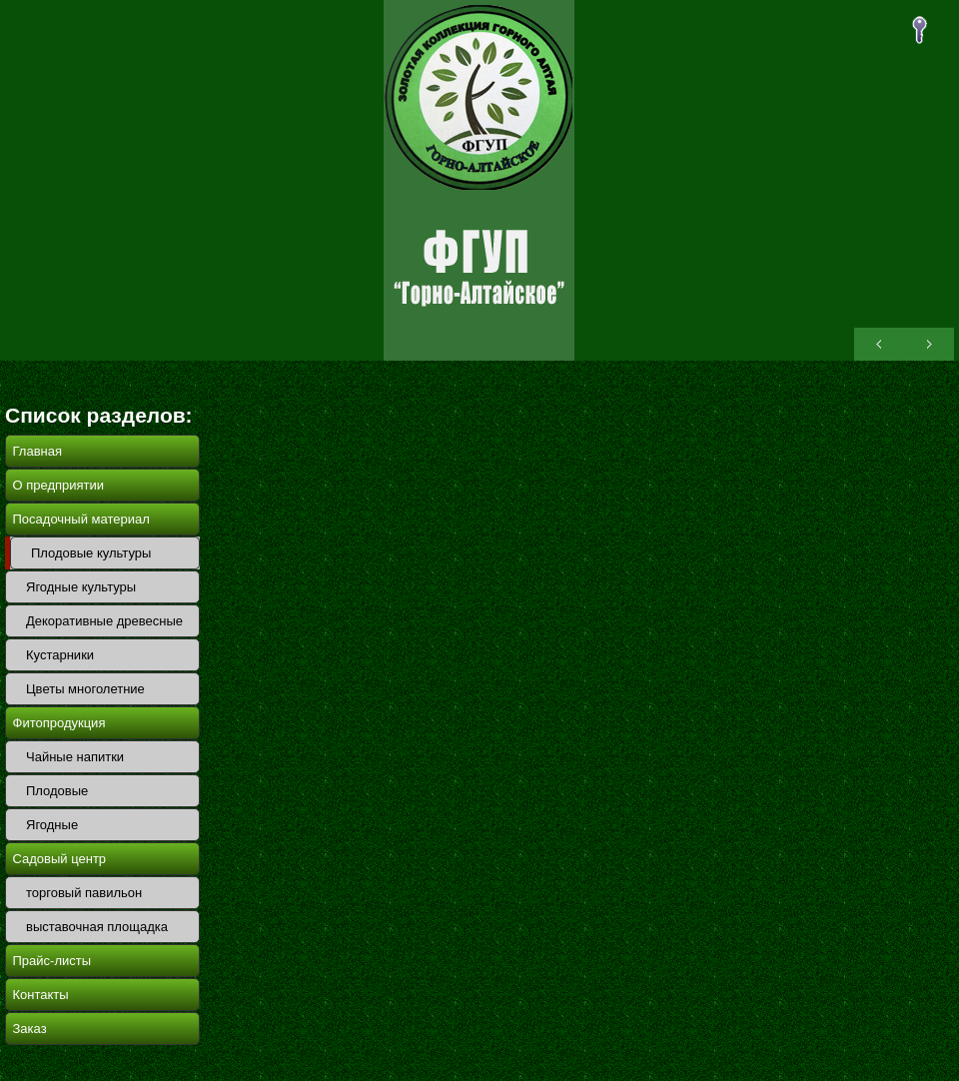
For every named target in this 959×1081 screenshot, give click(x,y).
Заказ (30, 1028)
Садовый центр (60, 858)
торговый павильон (84, 892)
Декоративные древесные (104, 620)
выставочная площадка (97, 926)
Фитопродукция (59, 722)
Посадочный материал (81, 519)
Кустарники (60, 654)
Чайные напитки (75, 756)
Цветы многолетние (85, 688)
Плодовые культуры (91, 552)
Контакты (41, 994)
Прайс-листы (52, 960)
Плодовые (57, 790)
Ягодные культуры (81, 586)
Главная (37, 451)
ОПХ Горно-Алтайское (479, 180)
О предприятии (59, 485)
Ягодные (52, 824)
